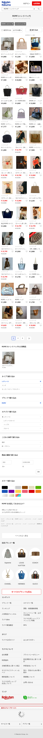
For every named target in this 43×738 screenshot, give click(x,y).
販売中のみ (6, 30)
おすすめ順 (17, 30)
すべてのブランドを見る (21, 592)
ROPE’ (21, 403)
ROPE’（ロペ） (7, 24)
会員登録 (36, 3)
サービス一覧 (5, 724)
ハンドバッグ (20, 24)
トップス (22, 424)
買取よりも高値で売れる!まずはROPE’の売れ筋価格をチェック (21, 511)
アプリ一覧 (26, 724)
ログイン (26, 3)
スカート (22, 428)
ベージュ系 (34, 487)
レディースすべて (22, 421)
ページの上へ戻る (21, 536)
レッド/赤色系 (34, 491)
